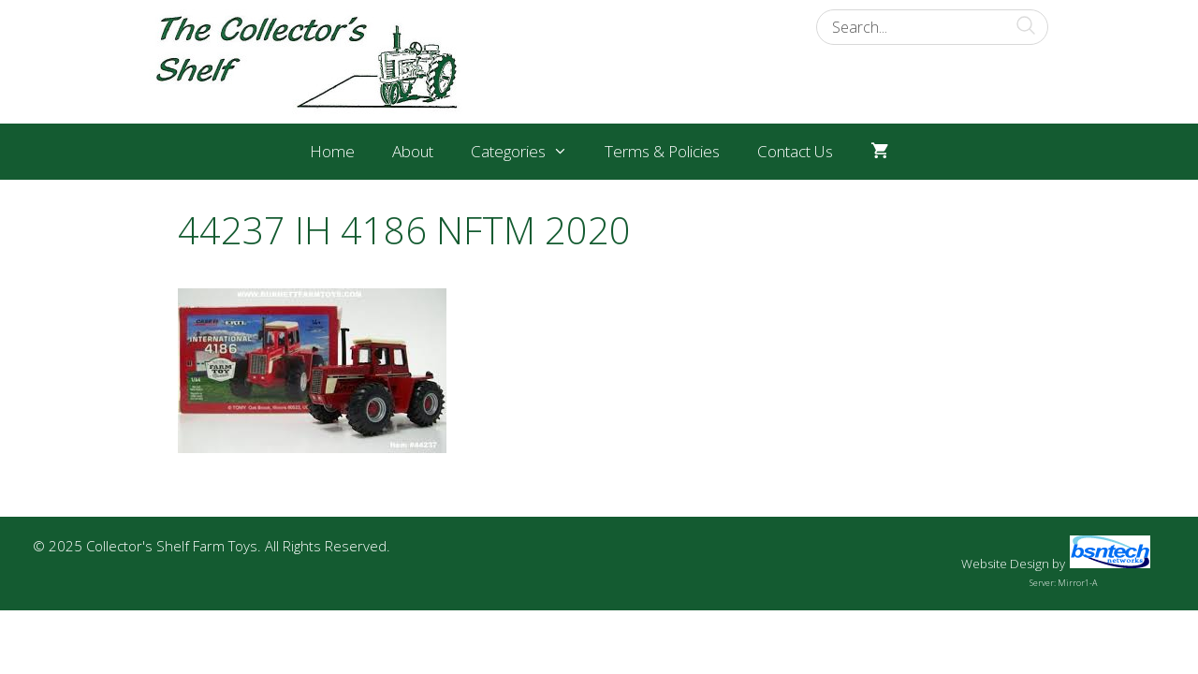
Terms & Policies (662, 151)
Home (332, 151)
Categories (529, 152)
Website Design (1005, 563)
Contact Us (795, 151)
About (412, 151)
